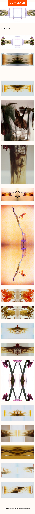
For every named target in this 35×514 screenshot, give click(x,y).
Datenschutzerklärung (26, 508)
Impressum (19, 508)
